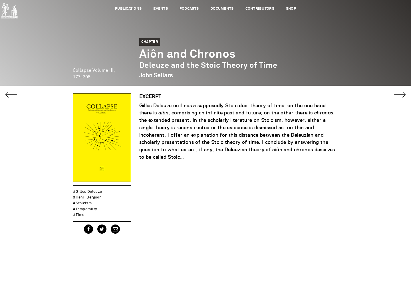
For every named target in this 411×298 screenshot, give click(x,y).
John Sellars (156, 75)
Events (160, 9)
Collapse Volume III (93, 70)
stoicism (84, 203)
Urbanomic (9, 9)
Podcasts (189, 9)
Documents (221, 9)
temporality (86, 209)
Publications (128, 9)
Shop (291, 9)
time (80, 215)
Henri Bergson (89, 197)
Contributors (259, 9)
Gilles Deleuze (89, 192)
